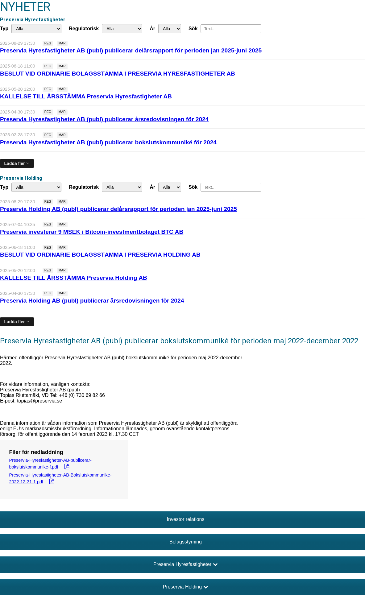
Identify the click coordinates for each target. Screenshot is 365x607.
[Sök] (231, 28)
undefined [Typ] (36, 28)
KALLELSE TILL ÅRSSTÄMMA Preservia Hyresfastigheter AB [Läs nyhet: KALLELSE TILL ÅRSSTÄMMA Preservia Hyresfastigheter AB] (86, 96)
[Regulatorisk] (122, 28)
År (152, 28)
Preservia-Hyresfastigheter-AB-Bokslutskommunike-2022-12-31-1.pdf (60, 478)
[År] (169, 28)
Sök (193, 28)
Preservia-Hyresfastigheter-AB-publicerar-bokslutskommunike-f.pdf (50, 463)
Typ (4, 28)
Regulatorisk (84, 28)
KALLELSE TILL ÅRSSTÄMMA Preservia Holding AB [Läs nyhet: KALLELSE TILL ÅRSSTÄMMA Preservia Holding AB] (73, 278)
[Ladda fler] (17, 163)
